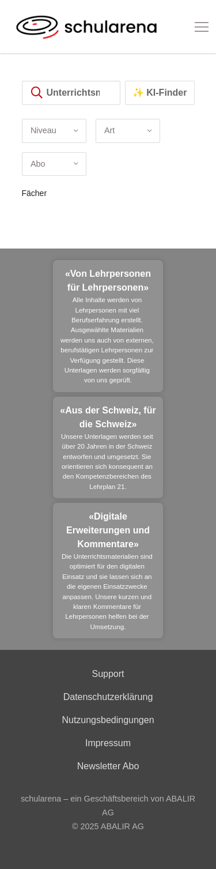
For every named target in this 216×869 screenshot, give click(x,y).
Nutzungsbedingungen (108, 720)
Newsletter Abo (108, 766)
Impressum (108, 743)
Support (108, 674)
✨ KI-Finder (159, 92)
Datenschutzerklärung (108, 697)
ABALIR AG (122, 826)
